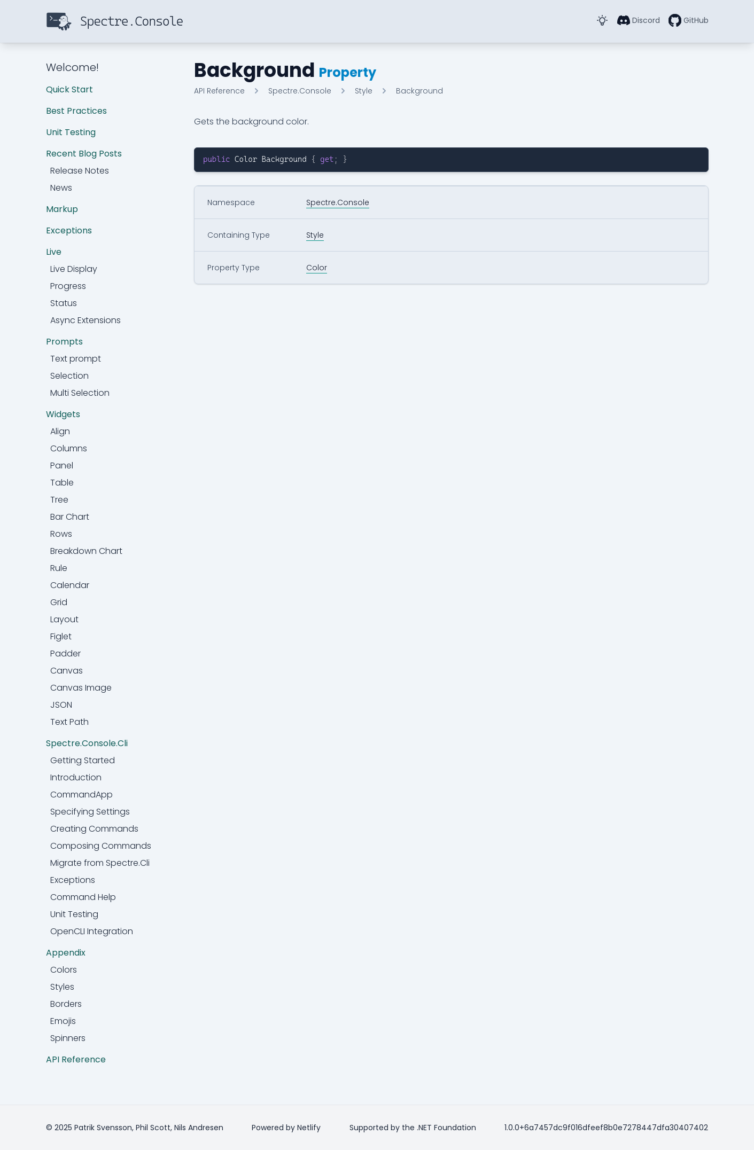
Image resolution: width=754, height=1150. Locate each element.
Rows (61, 534)
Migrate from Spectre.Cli (100, 863)
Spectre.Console (299, 90)
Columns (68, 448)
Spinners (67, 1038)
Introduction (76, 777)
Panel (61, 465)
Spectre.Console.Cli (87, 743)
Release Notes (79, 171)
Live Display (73, 269)
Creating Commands (94, 829)
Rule (58, 568)
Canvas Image (81, 688)
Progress (68, 286)
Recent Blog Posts (84, 153)
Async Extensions (85, 320)
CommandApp (81, 794)
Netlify (309, 1127)
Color (316, 267)
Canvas (66, 670)
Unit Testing (71, 132)
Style (363, 90)
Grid (58, 602)
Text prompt (75, 359)
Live (53, 252)
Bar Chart (69, 517)
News (61, 188)
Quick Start (69, 89)
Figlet (61, 636)
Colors (63, 970)
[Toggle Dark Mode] (602, 20)
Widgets (63, 414)
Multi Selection (80, 393)
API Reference (76, 1059)
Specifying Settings (90, 811)
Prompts (64, 341)
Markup (62, 209)
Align (60, 431)
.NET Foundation (446, 1127)
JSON (61, 705)
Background (419, 90)
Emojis (63, 1021)
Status (63, 303)
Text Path (69, 722)
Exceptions (69, 230)
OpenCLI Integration (91, 931)
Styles (62, 987)
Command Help (83, 897)
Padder (65, 653)
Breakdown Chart (86, 551)
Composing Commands (100, 846)
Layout (64, 619)
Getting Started (82, 760)
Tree (59, 500)
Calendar (69, 585)
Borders (66, 1004)
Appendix (65, 952)
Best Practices (76, 111)
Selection (69, 376)
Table (62, 482)
